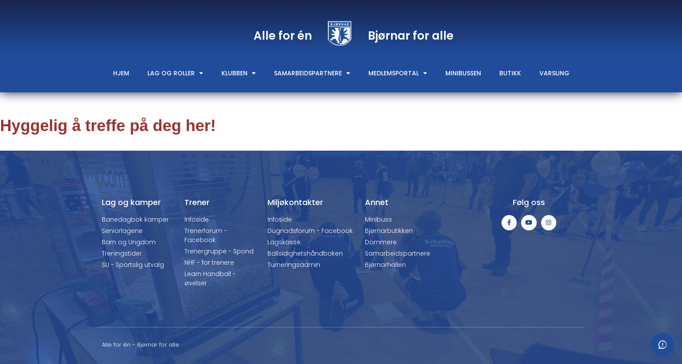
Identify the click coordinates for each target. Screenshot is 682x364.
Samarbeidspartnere (312, 73)
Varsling (554, 73)
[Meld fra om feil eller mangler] (662, 344)
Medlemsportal (397, 73)
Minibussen (463, 73)
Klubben (238, 73)
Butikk (510, 73)
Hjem (121, 73)
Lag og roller (175, 73)
